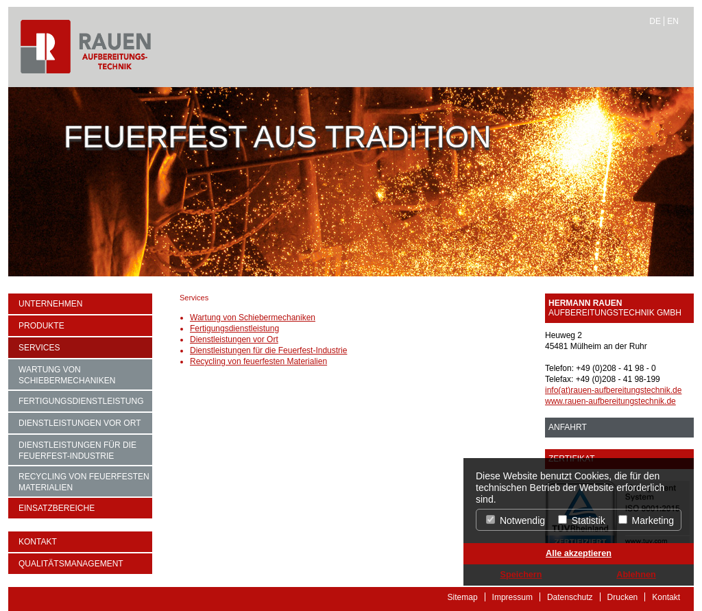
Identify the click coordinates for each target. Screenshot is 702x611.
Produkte (41, 326)
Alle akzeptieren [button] (579, 553)
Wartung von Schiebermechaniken (67, 375)
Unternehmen (50, 304)
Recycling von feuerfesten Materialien (84, 482)
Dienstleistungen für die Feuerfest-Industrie (77, 450)
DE (655, 21)
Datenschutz (570, 596)
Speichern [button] (521, 574)
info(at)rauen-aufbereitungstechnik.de (613, 390)
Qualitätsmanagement (71, 563)
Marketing (646, 520)
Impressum (512, 596)
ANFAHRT (567, 427)
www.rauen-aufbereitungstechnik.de (610, 401)
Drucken (622, 596)
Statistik (581, 520)
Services (39, 347)
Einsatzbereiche (57, 508)
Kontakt (38, 542)
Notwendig (515, 520)
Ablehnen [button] (635, 574)
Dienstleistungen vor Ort (80, 423)
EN (673, 21)
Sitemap (463, 596)
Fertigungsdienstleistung (81, 401)
